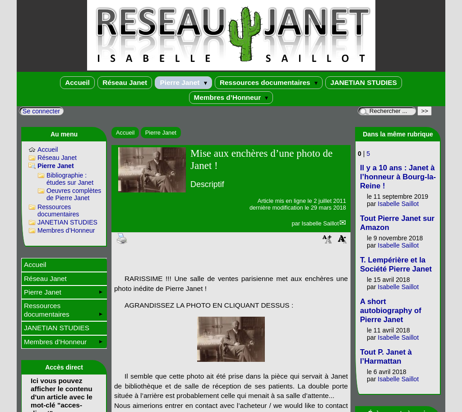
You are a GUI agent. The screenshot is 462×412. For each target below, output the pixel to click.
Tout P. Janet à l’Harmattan (386, 356)
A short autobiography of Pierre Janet (390, 310)
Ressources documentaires (269, 82)
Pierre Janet (183, 82)
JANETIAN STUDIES (363, 82)
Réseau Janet (124, 82)
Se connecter (41, 111)
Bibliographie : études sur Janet (69, 179)
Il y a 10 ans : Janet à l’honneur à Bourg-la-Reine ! (398, 177)
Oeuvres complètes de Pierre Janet (73, 194)
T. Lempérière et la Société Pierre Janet (396, 264)
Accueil (77, 82)
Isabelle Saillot (320, 223)
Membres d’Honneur (231, 97)
